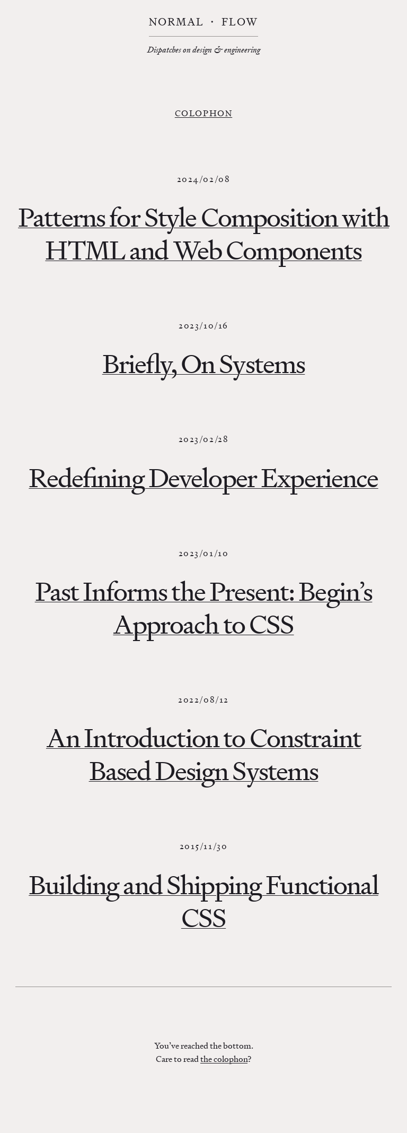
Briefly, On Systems (203, 364)
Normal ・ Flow (203, 22)
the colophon (223, 1059)
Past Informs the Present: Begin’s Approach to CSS (204, 608)
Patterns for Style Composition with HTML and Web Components (203, 233)
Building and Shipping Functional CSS (203, 901)
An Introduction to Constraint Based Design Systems (203, 754)
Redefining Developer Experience (203, 478)
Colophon (203, 113)
